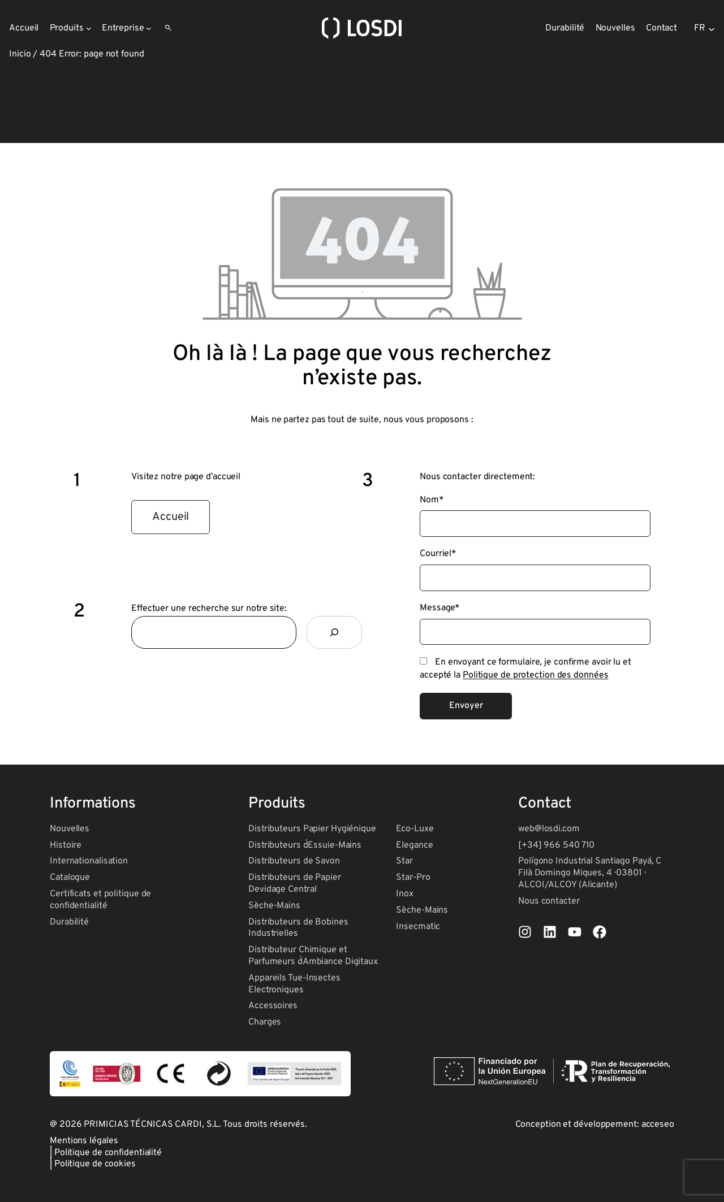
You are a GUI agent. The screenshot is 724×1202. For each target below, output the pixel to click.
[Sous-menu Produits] (89, 28)
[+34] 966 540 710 (556, 845)
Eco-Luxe (414, 829)
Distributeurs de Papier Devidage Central (294, 883)
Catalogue (70, 877)
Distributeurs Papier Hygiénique (312, 829)
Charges (264, 1022)
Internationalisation (89, 861)
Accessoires (273, 1006)
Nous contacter (549, 901)
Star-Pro (413, 877)
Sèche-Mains (274, 906)
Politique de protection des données (536, 675)
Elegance (414, 845)
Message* (440, 608)
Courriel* (438, 553)
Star (404, 861)
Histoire (65, 845)
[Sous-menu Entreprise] (149, 28)
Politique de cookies (95, 1164)
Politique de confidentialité (108, 1152)
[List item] (525, 932)
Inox (404, 894)
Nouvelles (69, 829)
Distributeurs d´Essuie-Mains (304, 845)
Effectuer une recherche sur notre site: (209, 608)
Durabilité (69, 922)
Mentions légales (84, 1141)
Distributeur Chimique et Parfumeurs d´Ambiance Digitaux (313, 955)
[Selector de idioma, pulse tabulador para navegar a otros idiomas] (704, 28)
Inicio (20, 54)
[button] (170, 517)
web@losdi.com (549, 829)
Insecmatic (418, 926)
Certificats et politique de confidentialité (100, 900)
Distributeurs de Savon (294, 861)
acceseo (657, 1124)
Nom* (432, 500)
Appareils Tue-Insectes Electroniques (294, 984)
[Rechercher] (334, 632)
